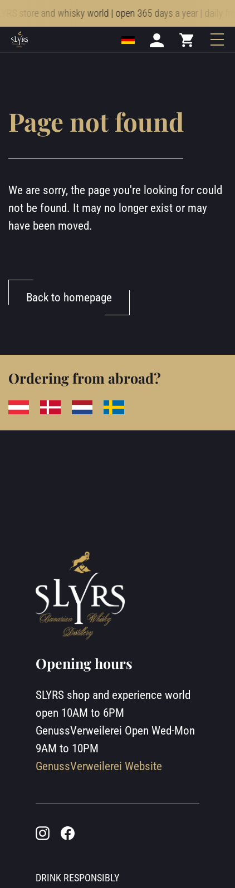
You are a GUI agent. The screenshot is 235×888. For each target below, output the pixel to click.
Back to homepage (69, 297)
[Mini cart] (187, 47)
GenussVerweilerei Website (99, 766)
